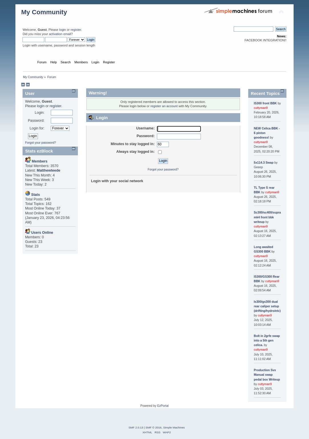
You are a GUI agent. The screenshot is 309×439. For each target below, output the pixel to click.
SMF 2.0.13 (135, 427)
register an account (163, 106)
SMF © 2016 (153, 427)
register (75, 29)
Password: (36, 121)
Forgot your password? (40, 142)
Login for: (37, 128)
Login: (40, 113)
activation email (60, 34)
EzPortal (163, 405)
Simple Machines (174, 427)
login (62, 29)
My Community (44, 12)
